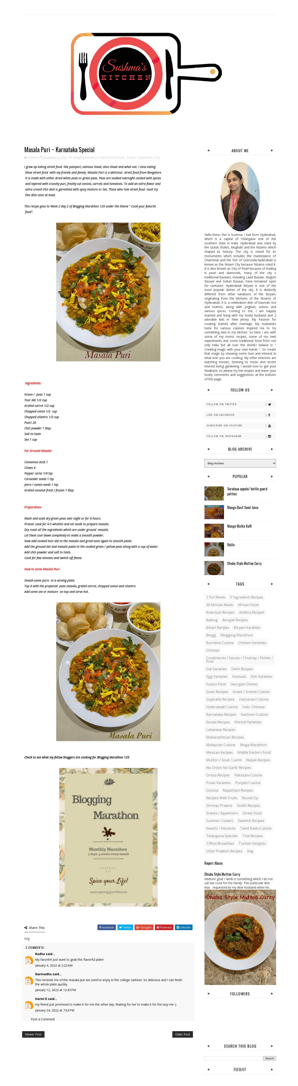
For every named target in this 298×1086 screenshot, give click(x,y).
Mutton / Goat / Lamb (224, 760)
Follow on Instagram (241, 436)
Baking (212, 620)
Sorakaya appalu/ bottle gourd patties (247, 491)
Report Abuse (213, 863)
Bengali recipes (235, 620)
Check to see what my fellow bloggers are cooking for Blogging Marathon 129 (76, 757)
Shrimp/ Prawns (219, 805)
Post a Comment (43, 1019)
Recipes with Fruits (221, 798)
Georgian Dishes (244, 684)
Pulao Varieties (218, 782)
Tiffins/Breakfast (220, 843)
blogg (211, 635)
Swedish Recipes (251, 820)
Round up (250, 798)
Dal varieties (216, 669)
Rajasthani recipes (238, 790)
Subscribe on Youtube (241, 425)
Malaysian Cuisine (220, 744)
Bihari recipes (217, 627)
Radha (40, 954)
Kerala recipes (218, 722)
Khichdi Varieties (247, 722)
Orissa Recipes (218, 775)
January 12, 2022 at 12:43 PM (55, 990)
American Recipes (220, 612)
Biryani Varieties (247, 627)
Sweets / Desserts (220, 828)
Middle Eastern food (254, 752)
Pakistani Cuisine (248, 775)
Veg (157, 157)
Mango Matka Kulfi (239, 526)
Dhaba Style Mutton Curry (244, 563)
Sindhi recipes (248, 805)
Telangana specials (222, 835)
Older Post (182, 1034)
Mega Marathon (253, 744)
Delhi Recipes (242, 669)
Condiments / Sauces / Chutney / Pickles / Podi (239, 660)
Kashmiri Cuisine (254, 714)
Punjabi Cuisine (247, 782)
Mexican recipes (219, 752)
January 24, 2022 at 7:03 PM (54, 1010)
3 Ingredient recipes (246, 597)
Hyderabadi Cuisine (222, 706)
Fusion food (216, 684)
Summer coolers (219, 820)
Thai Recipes (252, 835)
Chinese (212, 650)
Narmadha (43, 974)
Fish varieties (261, 676)
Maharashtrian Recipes (225, 737)
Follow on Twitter (241, 404)
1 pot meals (215, 597)
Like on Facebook (241, 415)
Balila (231, 544)
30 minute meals (219, 604)
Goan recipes (217, 691)
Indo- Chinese (253, 706)
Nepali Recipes (258, 760)
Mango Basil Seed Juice (242, 507)
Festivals (239, 676)
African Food (248, 604)
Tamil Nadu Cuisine (256, 828)
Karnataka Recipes (112, 157)
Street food (252, 813)
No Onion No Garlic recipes (228, 767)
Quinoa (212, 790)
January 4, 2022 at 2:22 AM (53, 965)
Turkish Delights (252, 843)
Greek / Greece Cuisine (251, 691)
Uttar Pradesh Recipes (224, 851)
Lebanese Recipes (220, 729)
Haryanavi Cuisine (253, 699)
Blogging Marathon (85, 157)
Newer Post (33, 1034)
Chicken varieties (252, 642)
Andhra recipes (251, 612)
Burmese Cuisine (220, 642)
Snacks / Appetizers (140, 157)
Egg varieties (217, 676)
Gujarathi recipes (220, 699)
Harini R (41, 999)
